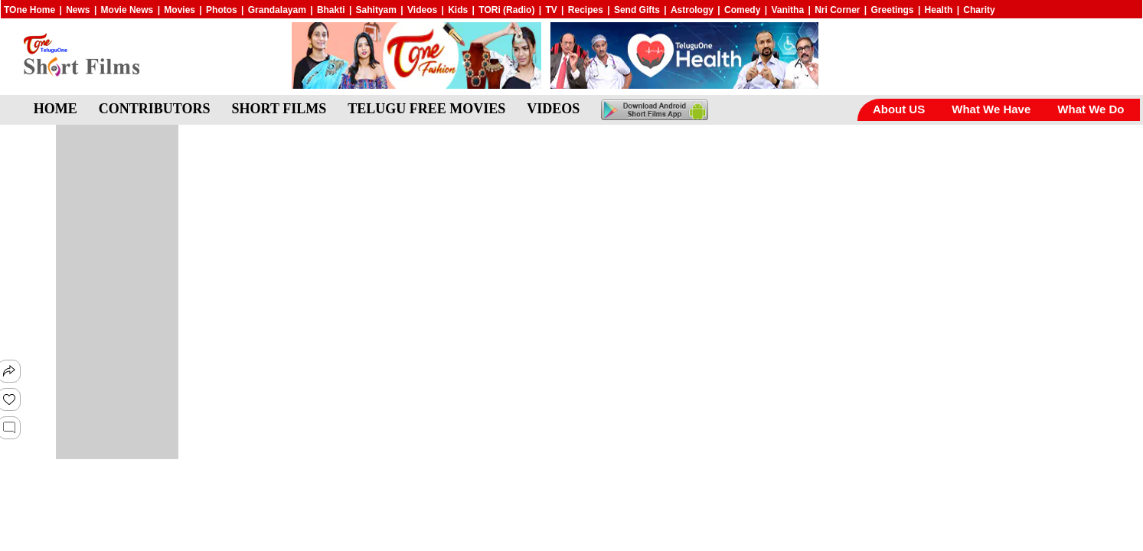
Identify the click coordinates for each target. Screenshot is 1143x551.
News (78, 10)
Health (939, 10)
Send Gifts (637, 10)
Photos (221, 10)
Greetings (892, 10)
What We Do (1090, 109)
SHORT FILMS (279, 108)
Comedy (742, 10)
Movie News (127, 10)
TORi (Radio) (506, 10)
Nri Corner (837, 10)
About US (899, 109)
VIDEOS (553, 108)
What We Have (991, 109)
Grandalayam (277, 10)
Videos (422, 10)
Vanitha (787, 10)
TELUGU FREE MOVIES (426, 108)
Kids (458, 10)
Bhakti (331, 10)
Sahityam (376, 10)
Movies (179, 10)
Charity (978, 10)
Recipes (585, 10)
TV (551, 10)
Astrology (692, 10)
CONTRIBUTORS (155, 108)
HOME (55, 108)
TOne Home (29, 10)
